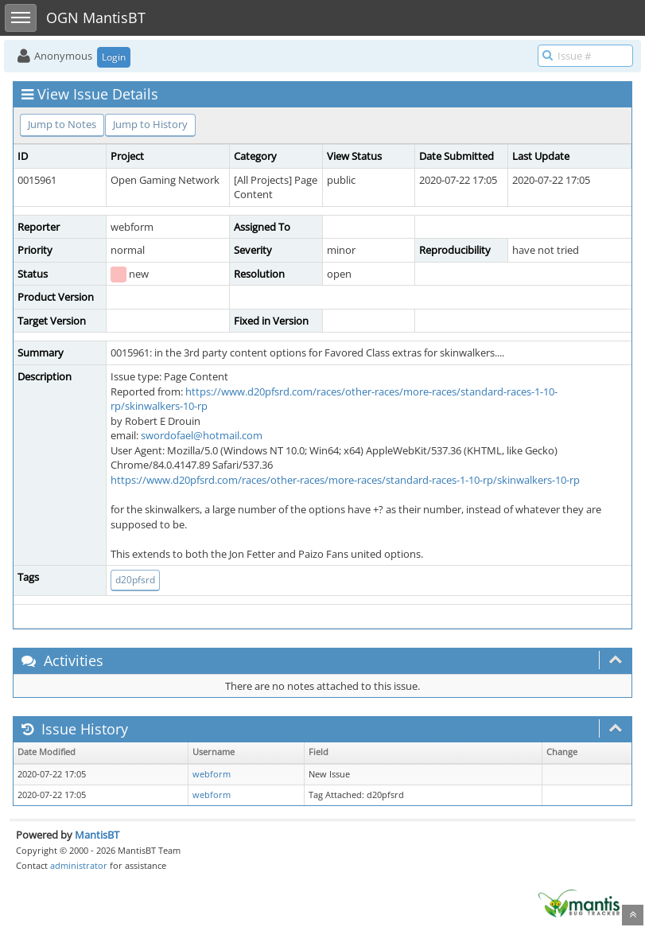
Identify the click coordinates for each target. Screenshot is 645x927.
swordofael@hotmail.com (201, 435)
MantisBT (97, 835)
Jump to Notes (62, 124)
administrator (78, 865)
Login (114, 57)
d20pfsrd (135, 579)
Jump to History (150, 124)
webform (211, 774)
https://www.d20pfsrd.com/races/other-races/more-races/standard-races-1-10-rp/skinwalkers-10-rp (345, 480)
